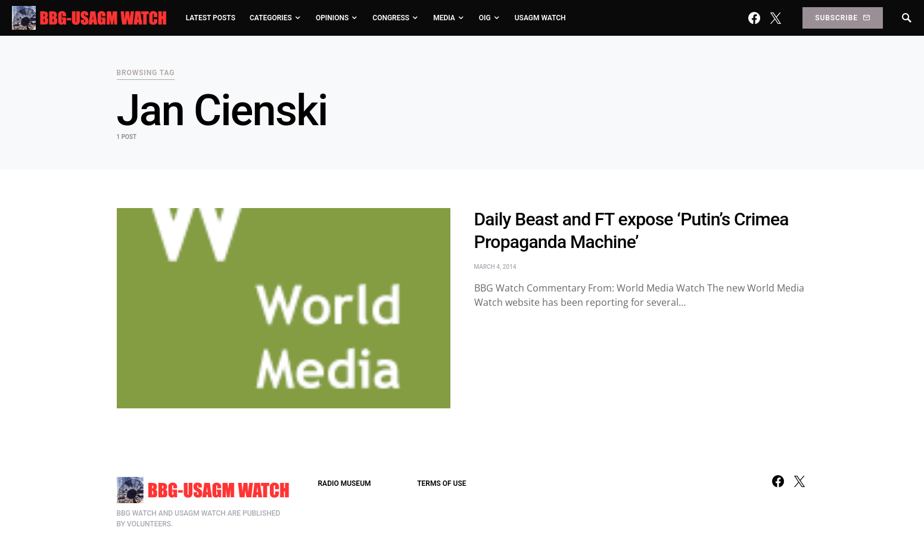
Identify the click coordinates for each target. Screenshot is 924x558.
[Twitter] (776, 18)
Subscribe (842, 18)
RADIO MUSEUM (344, 483)
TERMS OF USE (441, 483)
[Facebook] (754, 18)
